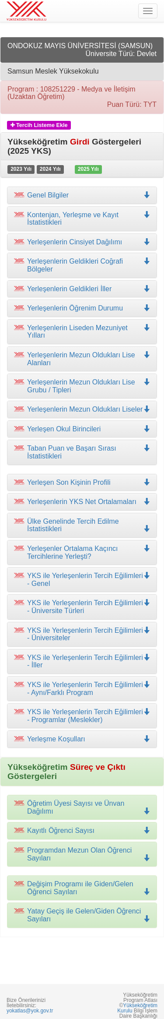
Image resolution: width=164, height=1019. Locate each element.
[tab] (82, 195)
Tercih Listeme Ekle (39, 125)
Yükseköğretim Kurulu (137, 1008)
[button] (82, 218)
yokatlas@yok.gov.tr (30, 1011)
